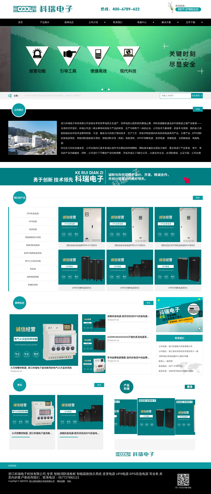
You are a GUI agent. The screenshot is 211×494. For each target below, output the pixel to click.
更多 (198, 198)
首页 (20, 22)
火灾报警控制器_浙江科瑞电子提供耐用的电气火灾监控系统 (32, 433)
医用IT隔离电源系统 (33, 253)
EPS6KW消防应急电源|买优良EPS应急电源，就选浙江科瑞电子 (53, 95)
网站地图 (61, 481)
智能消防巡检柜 (33, 245)
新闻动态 (69, 22)
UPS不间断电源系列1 (177, 288)
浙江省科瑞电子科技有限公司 (42, 481)
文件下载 (190, 22)
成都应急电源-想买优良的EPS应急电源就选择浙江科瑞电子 (80, 433)
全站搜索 (196, 95)
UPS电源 (33, 221)
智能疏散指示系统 (33, 237)
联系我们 (117, 22)
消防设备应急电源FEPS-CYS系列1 (81, 245)
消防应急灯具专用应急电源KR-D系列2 (178, 245)
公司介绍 (93, 22)
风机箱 (33, 269)
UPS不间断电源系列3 (81, 288)
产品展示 (44, 22)
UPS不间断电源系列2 (129, 288)
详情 (198, 109)
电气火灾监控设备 (33, 261)
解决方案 (166, 22)
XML (69, 481)
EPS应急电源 (33, 213)
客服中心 (142, 22)
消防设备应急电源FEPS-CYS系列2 (129, 245)
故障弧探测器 (33, 277)
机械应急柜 (33, 285)
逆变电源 (33, 229)
